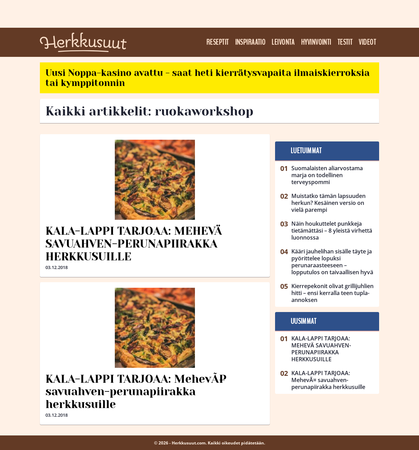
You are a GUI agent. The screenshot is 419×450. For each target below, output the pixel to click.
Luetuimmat (306, 151)
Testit (345, 42)
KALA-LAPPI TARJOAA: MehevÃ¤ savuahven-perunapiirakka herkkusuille (135, 392)
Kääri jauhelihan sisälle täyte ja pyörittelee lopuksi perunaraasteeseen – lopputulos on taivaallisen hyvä (332, 262)
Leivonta (283, 42)
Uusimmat (304, 321)
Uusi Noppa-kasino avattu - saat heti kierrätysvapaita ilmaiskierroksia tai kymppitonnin (207, 78)
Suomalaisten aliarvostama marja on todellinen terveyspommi (327, 175)
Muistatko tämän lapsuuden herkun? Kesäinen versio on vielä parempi (328, 203)
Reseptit (217, 42)
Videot (367, 42)
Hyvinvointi (316, 42)
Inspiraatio (250, 42)
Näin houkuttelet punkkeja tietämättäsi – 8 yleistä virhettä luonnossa (331, 230)
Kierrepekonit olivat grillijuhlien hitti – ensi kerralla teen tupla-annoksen (332, 293)
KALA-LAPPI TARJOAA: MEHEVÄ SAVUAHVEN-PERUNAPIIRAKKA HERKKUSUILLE (133, 244)
